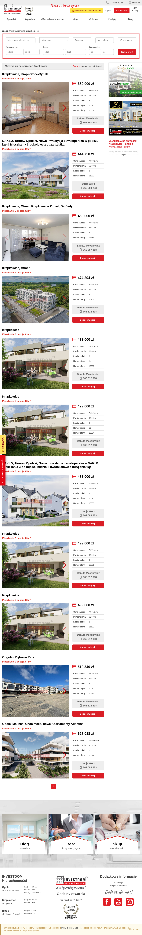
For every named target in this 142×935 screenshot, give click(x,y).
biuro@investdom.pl (32, 892)
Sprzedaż (11, 19)
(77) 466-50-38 (30, 900)
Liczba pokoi (94, 47)
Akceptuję (134, 929)
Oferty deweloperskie (52, 19)
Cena (45, 47)
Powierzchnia (11, 47)
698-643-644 (29, 890)
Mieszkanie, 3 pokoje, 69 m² (16, 272)
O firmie (93, 19)
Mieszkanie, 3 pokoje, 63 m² (16, 334)
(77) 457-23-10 (30, 910)
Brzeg (135, 10)
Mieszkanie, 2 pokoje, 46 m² (16, 728)
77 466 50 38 (114, 3)
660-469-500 (29, 913)
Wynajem (30, 19)
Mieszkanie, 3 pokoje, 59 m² (16, 149)
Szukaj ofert (127, 52)
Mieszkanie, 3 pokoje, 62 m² (16, 211)
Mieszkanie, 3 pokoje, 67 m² (16, 662)
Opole (108, 10)
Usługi (74, 19)
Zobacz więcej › (88, 131)
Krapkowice (121, 10)
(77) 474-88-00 (30, 887)
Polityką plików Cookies (71, 928)
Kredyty (112, 19)
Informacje (118, 883)
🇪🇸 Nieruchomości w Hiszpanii (86, 10)
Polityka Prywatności (118, 885)
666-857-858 (29, 902)
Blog (130, 19)
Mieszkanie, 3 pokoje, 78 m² (16, 79)
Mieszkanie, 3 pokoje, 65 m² (16, 471)
